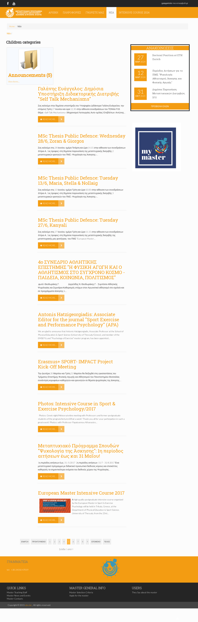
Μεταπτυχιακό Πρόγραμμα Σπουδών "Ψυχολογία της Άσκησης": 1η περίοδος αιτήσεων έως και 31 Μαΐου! (80, 451)
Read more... (48, 119)
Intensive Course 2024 (134, 12)
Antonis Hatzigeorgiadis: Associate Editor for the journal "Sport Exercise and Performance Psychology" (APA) (78, 319)
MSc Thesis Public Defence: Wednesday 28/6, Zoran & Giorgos (81, 138)
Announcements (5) (30, 75)
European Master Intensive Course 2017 (81, 493)
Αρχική (53, 12)
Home (12, 26)
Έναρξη (24, 542)
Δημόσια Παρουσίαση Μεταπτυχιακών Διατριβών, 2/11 (165, 93)
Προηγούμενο (38, 542)
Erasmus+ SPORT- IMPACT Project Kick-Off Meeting (75, 364)
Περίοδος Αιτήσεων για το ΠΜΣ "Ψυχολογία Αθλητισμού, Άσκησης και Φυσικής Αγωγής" (168, 76)
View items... (14, 81)
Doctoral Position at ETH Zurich (167, 57)
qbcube (28, 605)
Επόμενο (96, 542)
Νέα (111, 12)
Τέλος (107, 542)
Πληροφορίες (72, 12)
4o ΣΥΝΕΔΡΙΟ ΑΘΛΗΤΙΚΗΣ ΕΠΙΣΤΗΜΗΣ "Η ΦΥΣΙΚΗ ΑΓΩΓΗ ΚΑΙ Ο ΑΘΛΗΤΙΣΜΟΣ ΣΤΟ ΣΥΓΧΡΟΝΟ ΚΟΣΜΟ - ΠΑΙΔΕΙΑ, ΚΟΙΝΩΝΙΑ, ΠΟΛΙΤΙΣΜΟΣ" (81, 269)
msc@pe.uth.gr (14, 566)
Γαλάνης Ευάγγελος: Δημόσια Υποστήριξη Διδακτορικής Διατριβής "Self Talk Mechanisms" (78, 94)
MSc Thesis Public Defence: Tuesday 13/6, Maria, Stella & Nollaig (78, 180)
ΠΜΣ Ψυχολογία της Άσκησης (23, 13)
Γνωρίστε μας (95, 12)
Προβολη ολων (160, 106)
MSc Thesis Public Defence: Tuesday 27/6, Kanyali (78, 222)
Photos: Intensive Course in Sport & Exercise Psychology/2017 (76, 406)
